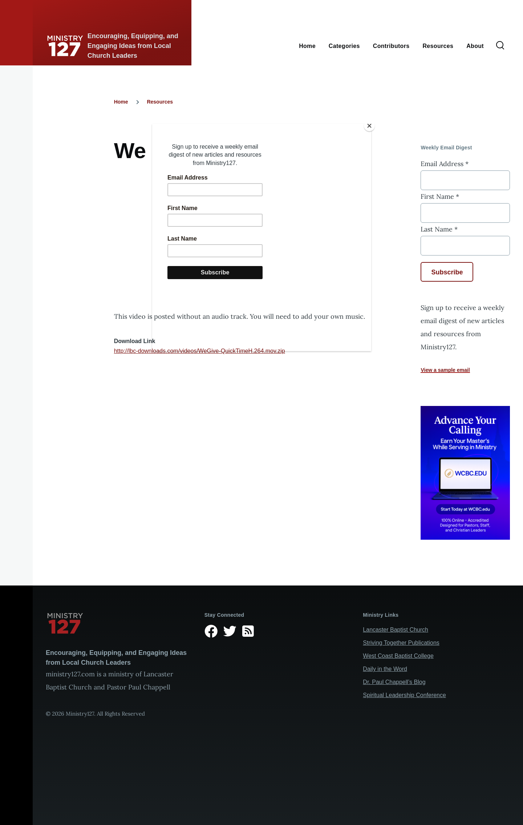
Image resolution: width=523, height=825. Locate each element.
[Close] (369, 125)
